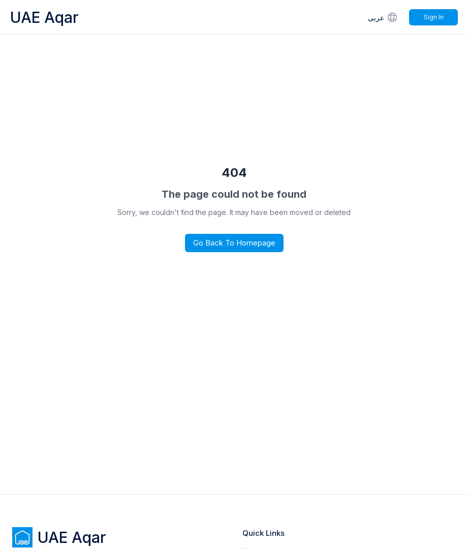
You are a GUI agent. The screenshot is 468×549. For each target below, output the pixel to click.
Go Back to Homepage (234, 243)
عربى (383, 17)
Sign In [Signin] (434, 17)
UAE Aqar (44, 17)
